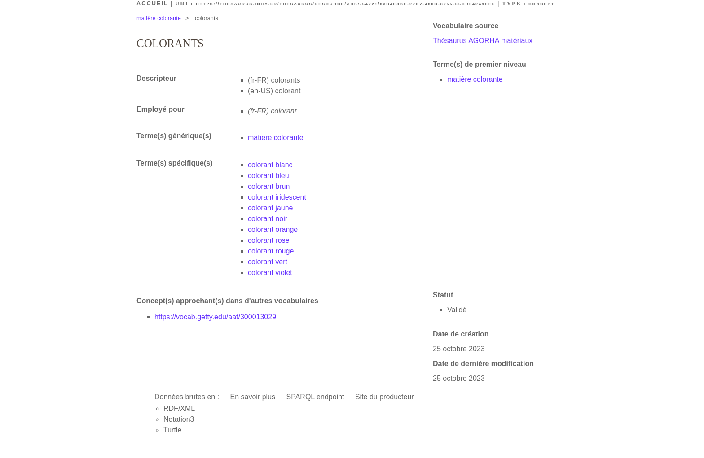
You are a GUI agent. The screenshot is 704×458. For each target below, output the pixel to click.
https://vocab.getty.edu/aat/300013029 (215, 317)
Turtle (172, 430)
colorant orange (273, 229)
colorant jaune (270, 208)
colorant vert (267, 262)
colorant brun (269, 186)
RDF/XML (179, 408)
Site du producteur (384, 397)
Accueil (152, 3)
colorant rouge (271, 251)
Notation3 (178, 419)
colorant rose (269, 240)
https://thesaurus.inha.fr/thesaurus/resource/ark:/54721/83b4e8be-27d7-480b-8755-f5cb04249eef (345, 4)
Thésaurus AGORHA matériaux (482, 40)
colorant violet (270, 272)
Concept (541, 4)
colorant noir (267, 218)
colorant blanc (270, 165)
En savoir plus (253, 397)
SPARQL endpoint (315, 397)
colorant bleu (268, 175)
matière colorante (158, 18)
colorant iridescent (277, 197)
